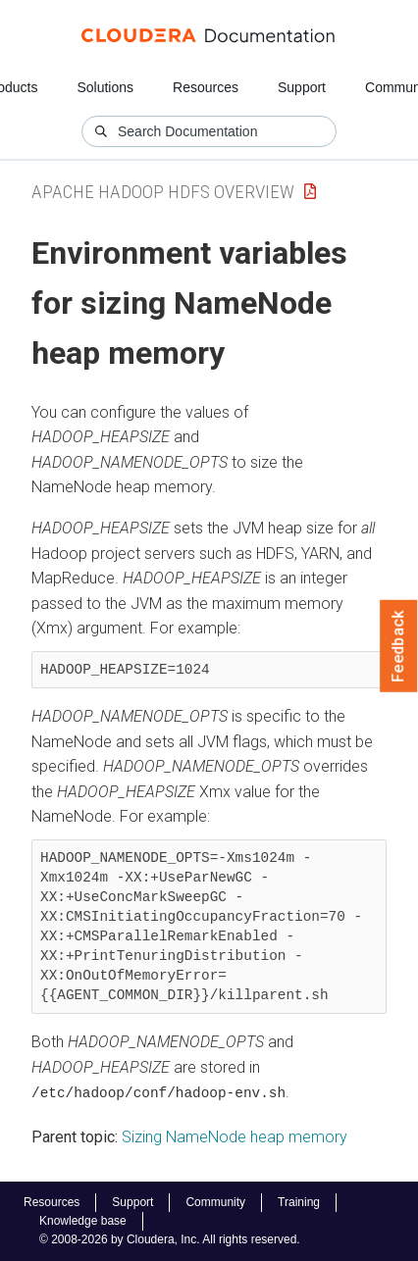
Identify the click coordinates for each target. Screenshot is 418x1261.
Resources (205, 87)
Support (302, 87)
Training (299, 1201)
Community (215, 1201)
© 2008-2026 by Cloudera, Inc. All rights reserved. (169, 1239)
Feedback (399, 646)
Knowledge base (83, 1221)
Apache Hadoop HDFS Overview (162, 191)
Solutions (105, 87)
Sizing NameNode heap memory (234, 1137)
